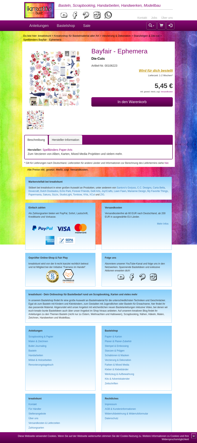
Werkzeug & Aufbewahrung (119, 374)
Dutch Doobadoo (49, 191)
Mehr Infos (163, 223)
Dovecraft (33, 191)
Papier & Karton (113, 336)
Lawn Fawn (120, 191)
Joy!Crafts (107, 191)
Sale (86, 26)
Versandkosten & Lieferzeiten (44, 423)
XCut (92, 194)
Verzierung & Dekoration (116, 35)
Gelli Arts (95, 191)
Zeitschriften (111, 383)
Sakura (47, 194)
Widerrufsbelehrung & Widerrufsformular (126, 413)
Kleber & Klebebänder (116, 369)
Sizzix (55, 194)
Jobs (154, 17)
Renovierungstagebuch (40, 364)
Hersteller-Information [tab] (65, 139)
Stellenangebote (37, 413)
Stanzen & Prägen (115, 350)
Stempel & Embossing (117, 346)
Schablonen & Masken (117, 355)
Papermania (35, 194)
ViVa (85, 194)
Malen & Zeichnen (38, 341)
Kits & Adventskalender (117, 378)
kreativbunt (44, 35)
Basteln (32, 350)
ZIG (102, 194)
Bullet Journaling (37, 346)
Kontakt (142, 17)
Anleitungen (39, 26)
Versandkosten (167, 92)
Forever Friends (80, 191)
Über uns (167, 17)
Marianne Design (137, 191)
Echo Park (65, 191)
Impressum (111, 404)
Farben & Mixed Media (117, 364)
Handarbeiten (35, 355)
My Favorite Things (157, 191)
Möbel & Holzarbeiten (40, 360)
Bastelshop (66, 26)
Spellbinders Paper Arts (57, 149)
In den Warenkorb (132, 102)
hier (166, 163)
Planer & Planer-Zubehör (118, 341)
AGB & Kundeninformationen (120, 409)
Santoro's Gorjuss (126, 187)
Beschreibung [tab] (36, 139)
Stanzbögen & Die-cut (146, 35)
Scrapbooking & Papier (40, 336)
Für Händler (34, 409)
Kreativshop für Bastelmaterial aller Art (76, 35)
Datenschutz (111, 418)
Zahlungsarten (36, 427)
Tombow (77, 194)
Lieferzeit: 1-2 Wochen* (160, 75)
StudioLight (66, 194)
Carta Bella (159, 187)
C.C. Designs (144, 187)
